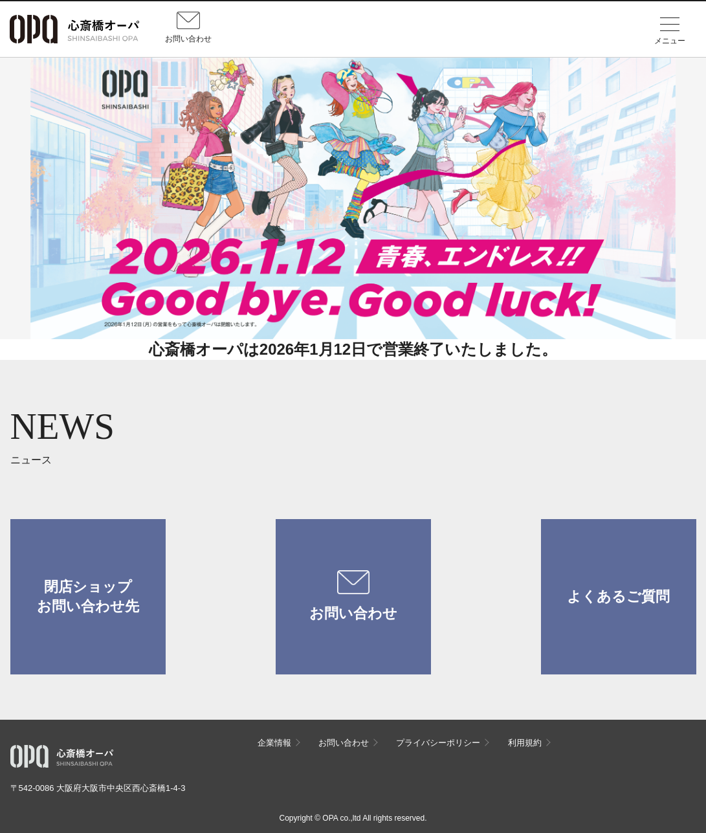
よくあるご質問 (618, 596)
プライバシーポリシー (438, 743)
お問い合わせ (353, 596)
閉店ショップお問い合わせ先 (88, 596)
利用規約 (525, 743)
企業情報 (274, 743)
